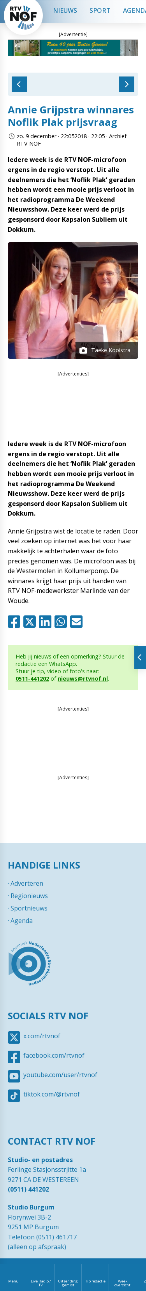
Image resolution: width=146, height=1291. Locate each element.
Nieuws (65, 10)
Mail (78, 621)
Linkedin (47, 621)
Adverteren (27, 883)
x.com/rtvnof (41, 1036)
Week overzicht (122, 1283)
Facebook (15, 621)
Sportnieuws (29, 908)
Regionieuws (29, 895)
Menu (13, 1281)
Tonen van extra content (140, 657)
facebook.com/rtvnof (53, 1055)
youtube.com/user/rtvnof (60, 1074)
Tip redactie (95, 1281)
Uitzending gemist (68, 1283)
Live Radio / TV (41, 1283)
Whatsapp (62, 621)
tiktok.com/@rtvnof (51, 1094)
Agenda (22, 920)
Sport (100, 10)
